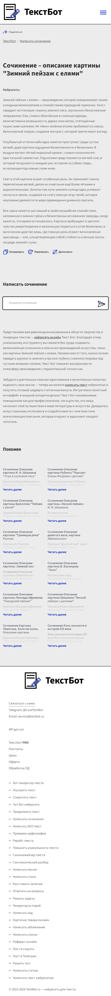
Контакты (16, 749)
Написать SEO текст (27, 826)
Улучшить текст (24, 790)
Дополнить (65, 252)
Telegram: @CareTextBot (26, 710)
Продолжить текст (26, 811)
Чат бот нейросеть (26, 804)
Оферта (14, 762)
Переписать (41, 252)
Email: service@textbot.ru (26, 716)
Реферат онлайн (25, 942)
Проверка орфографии (29, 833)
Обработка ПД (19, 768)
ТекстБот (9, 41)
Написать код (23, 913)
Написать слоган (25, 934)
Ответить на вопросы (28, 891)
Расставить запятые (27, 884)
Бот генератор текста (28, 783)
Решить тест (22, 963)
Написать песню (25, 869)
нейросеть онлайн (47, 337)
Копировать (16, 252)
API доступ (16, 729)
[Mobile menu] (103, 12)
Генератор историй (27, 905)
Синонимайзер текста (29, 855)
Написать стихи (24, 876)
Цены (13, 755)
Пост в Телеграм (24, 956)
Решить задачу (24, 898)
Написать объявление (29, 927)
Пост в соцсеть (23, 949)
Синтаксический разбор (30, 862)
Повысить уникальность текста (36, 848)
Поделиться (15, 32)
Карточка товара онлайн (31, 920)
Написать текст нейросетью (33, 978)
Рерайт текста (23, 840)
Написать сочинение (35, 41)
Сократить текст (25, 797)
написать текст (76, 385)
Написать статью (25, 970)
